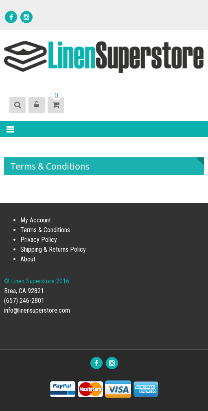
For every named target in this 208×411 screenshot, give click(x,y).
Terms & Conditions (45, 230)
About (27, 259)
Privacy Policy (38, 240)
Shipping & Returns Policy (53, 249)
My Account (35, 220)
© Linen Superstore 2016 (36, 281)
